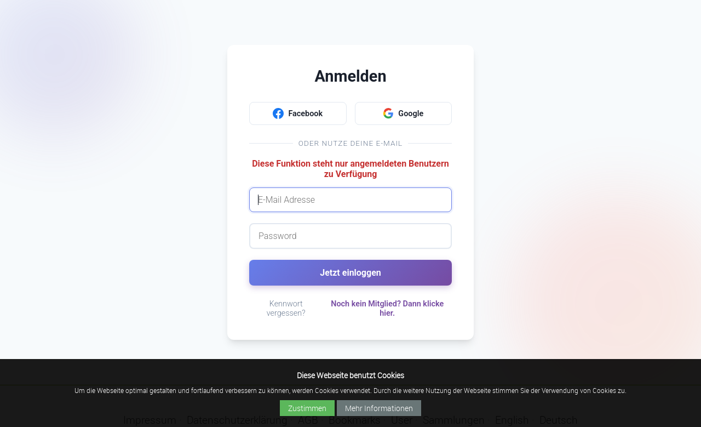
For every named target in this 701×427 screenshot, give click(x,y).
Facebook (298, 113)
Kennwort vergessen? (286, 308)
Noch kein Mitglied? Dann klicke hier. (387, 308)
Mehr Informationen (379, 408)
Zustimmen (307, 408)
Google (403, 113)
